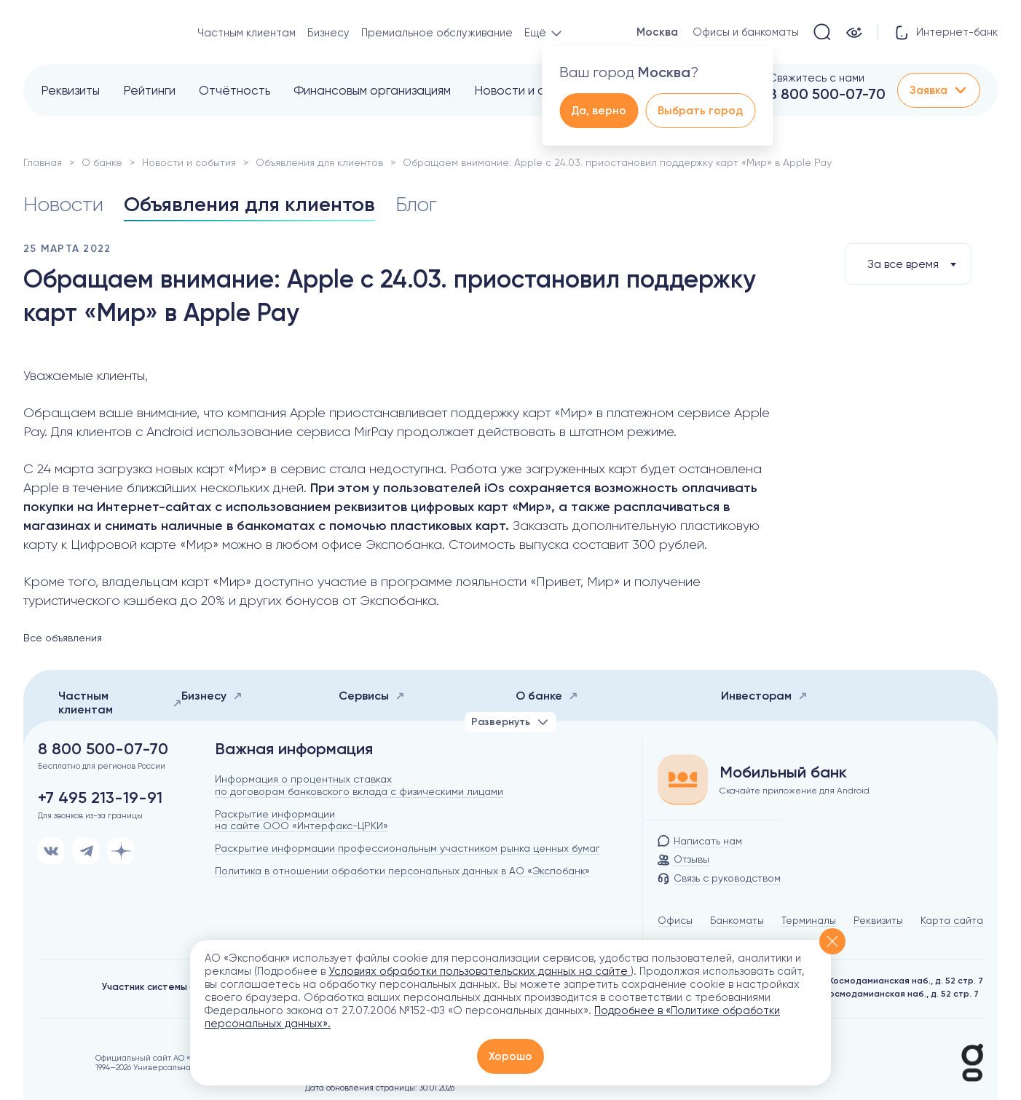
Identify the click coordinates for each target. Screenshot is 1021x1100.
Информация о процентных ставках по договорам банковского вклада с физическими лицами (359, 785)
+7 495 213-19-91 (100, 797)
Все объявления (62, 638)
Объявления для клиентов (319, 162)
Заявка (939, 90)
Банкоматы (737, 920)
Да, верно (598, 110)
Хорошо (510, 1056)
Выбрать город (700, 110)
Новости (63, 204)
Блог (416, 204)
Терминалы (808, 920)
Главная (42, 162)
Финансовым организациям (372, 90)
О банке (102, 162)
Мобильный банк (783, 772)
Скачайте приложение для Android (795, 791)
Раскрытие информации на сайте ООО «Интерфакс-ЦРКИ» (301, 820)
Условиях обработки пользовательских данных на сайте (479, 971)
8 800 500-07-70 (827, 94)
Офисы (675, 920)
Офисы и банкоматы (746, 32)
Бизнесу (328, 32)
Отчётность (234, 90)
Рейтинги (149, 90)
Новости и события (530, 90)
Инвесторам (764, 696)
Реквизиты (70, 90)
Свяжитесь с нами (816, 77)
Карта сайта (952, 920)
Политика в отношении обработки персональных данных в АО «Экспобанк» (402, 871)
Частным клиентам (246, 32)
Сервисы (372, 696)
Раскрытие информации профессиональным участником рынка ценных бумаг (407, 848)
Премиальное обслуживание (437, 32)
